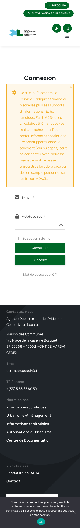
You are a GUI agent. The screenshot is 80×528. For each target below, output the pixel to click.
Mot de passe (33, 216)
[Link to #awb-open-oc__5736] (67, 37)
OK (41, 521)
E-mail (28, 197)
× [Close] (71, 86)
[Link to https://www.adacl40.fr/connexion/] (56, 28)
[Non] (75, 512)
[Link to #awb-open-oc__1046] (67, 28)
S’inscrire (40, 260)
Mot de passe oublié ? (40, 274)
